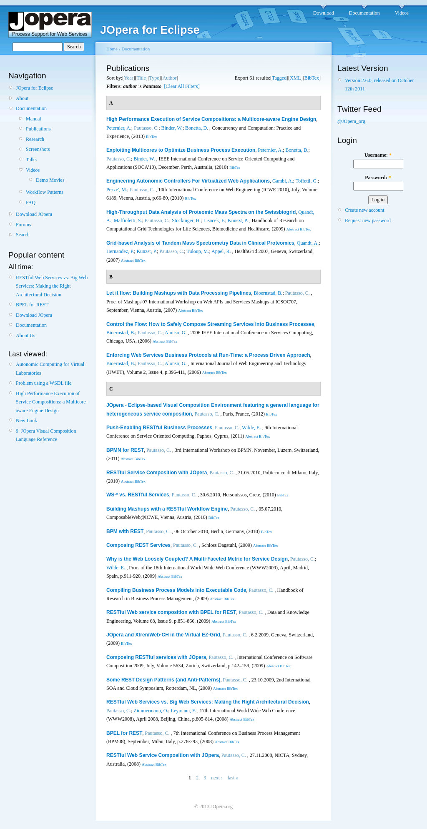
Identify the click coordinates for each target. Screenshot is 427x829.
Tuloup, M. (197, 251)
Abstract (292, 229)
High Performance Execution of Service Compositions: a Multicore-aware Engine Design (52, 402)
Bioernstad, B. (268, 293)
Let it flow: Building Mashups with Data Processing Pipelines (178, 293)
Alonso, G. (175, 333)
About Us (25, 335)
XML (295, 78)
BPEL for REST (32, 305)
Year (128, 78)
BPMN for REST (125, 450)
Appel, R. (221, 251)
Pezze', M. (116, 190)
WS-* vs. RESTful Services (137, 495)
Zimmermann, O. (150, 711)
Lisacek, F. (214, 220)
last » (233, 778)
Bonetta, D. (196, 128)
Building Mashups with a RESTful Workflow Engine (167, 509)
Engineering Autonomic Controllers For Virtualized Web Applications (188, 181)
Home (112, 48)
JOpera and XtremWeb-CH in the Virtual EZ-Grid (163, 635)
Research (35, 139)
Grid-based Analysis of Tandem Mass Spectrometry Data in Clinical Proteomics (200, 243)
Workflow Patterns (44, 192)
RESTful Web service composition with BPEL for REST (171, 612)
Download (323, 13)
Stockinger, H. (186, 220)
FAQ (30, 202)
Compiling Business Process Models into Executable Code (176, 590)
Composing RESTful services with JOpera (156, 657)
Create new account (364, 210)
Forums (23, 225)
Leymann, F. (183, 711)
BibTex (311, 78)
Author (170, 78)
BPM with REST (124, 531)
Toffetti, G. (307, 181)
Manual (33, 119)
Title (141, 78)
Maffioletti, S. (128, 220)
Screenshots (38, 149)
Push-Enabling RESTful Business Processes (159, 428)
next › (217, 778)
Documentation (364, 13)
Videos (402, 13)
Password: (378, 177)
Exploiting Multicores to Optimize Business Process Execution (180, 150)
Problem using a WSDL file (43, 383)
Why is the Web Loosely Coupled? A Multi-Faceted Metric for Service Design (197, 559)
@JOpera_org (351, 121)
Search (23, 235)
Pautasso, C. (146, 128)
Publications (38, 129)
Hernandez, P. (120, 251)
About (22, 98)
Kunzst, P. (147, 251)
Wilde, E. (251, 428)
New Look (26, 420)
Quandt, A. (308, 243)
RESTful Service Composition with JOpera (156, 473)
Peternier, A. (118, 128)
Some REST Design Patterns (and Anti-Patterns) (163, 680)
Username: (378, 155)
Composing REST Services (138, 545)
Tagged (279, 78)
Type (154, 78)
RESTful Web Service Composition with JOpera (162, 755)
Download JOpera (34, 214)
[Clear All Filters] (181, 86)
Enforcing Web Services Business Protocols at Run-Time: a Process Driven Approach (208, 355)
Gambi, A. (282, 181)
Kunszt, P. (238, 220)
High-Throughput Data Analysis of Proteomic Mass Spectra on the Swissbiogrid (201, 212)
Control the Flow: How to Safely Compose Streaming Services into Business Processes (210, 324)
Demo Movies (50, 180)
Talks (31, 160)
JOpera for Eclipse (34, 88)
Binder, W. (172, 128)
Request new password (368, 220)
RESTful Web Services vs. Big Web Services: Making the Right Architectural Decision (52, 286)
